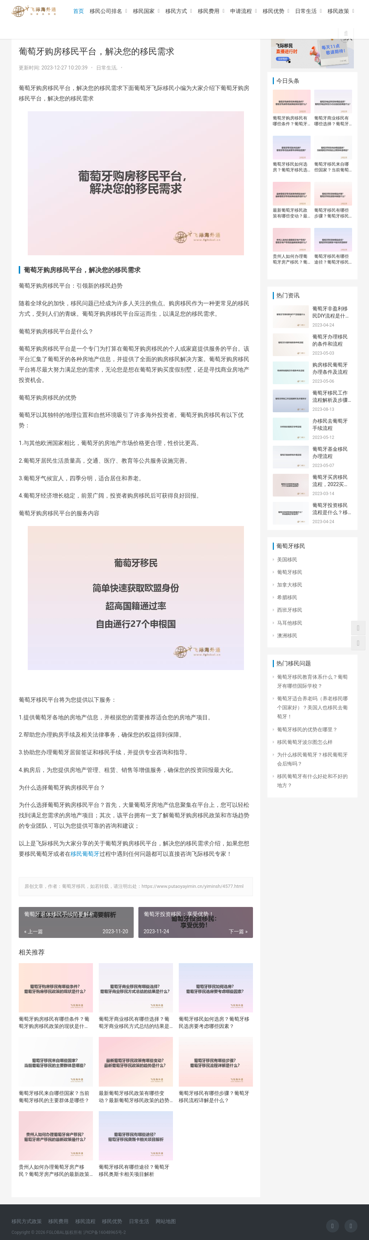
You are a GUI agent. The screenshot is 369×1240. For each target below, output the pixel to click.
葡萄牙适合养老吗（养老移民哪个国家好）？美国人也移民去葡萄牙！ (312, 707)
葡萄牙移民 (289, 572)
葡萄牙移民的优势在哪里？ (307, 729)
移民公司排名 (106, 11)
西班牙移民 (289, 610)
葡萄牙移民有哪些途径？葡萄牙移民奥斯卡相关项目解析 (134, 1170)
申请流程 (241, 11)
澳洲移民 (287, 635)
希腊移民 (287, 597)
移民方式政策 (27, 1221)
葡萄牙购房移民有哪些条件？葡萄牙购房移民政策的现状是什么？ (54, 1023)
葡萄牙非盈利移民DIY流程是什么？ (330, 315)
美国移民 (287, 559)
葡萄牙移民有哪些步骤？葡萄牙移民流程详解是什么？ (214, 1096)
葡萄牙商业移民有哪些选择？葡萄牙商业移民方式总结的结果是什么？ (134, 1023)
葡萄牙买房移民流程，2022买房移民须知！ (330, 484)
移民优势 (273, 11)
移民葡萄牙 (85, 853)
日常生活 (306, 11)
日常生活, (107, 68)
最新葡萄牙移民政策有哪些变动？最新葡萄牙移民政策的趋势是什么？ (134, 1097)
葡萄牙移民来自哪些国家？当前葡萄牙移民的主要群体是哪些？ (54, 1096)
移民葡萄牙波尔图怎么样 (305, 742)
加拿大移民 (289, 585)
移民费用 (208, 11)
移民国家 (144, 11)
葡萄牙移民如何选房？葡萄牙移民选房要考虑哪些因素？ (214, 1022)
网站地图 (166, 1221)
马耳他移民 (289, 623)
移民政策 (338, 11)
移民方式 (176, 11)
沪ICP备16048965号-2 (104, 1232)
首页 (78, 11)
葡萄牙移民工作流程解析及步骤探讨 (330, 400)
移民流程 (85, 1221)
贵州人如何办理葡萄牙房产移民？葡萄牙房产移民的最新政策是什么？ (54, 1171)
